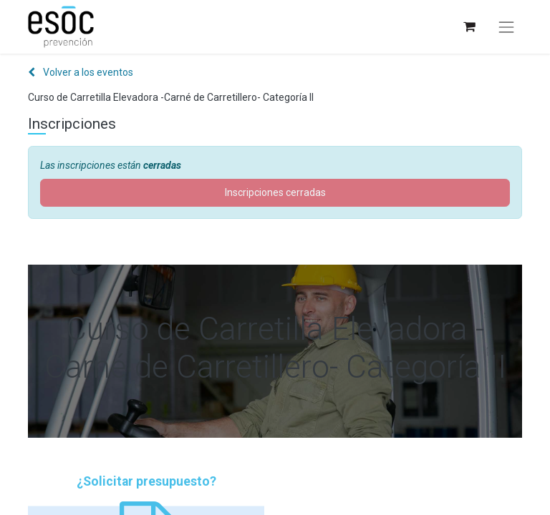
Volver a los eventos (80, 72)
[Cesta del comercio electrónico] (468, 26)
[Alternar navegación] (506, 27)
